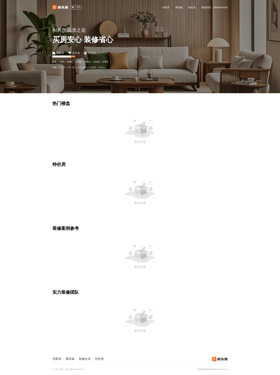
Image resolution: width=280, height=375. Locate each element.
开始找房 (136, 61)
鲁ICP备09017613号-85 (75, 369)
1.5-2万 (92, 75)
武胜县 (88, 70)
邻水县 (97, 70)
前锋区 (70, 70)
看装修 (178, 7)
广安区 (61, 70)
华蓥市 (106, 70)
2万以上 (102, 75)
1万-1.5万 (82, 75)
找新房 (165, 7)
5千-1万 (71, 75)
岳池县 (79, 70)
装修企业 (85, 358)
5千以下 (61, 75)
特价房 (191, 7)
